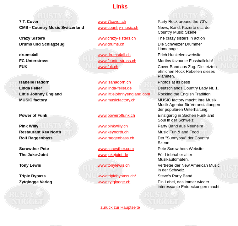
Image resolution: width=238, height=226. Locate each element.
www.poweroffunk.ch (116, 115)
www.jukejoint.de (113, 154)
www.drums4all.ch (114, 54)
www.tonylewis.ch (114, 165)
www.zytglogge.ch (114, 182)
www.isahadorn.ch (114, 82)
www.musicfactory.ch (116, 100)
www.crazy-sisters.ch (117, 38)
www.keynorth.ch (113, 132)
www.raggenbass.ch (116, 138)
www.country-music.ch (118, 27)
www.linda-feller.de (115, 88)
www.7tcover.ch (112, 21)
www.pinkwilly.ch (113, 126)
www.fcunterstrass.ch (117, 60)
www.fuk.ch (108, 66)
